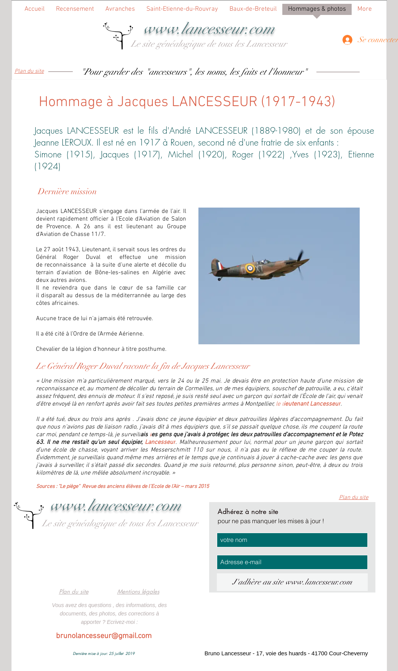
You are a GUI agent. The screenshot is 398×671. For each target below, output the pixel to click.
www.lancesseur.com (208, 28)
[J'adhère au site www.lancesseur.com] (292, 582)
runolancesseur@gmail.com (106, 636)
